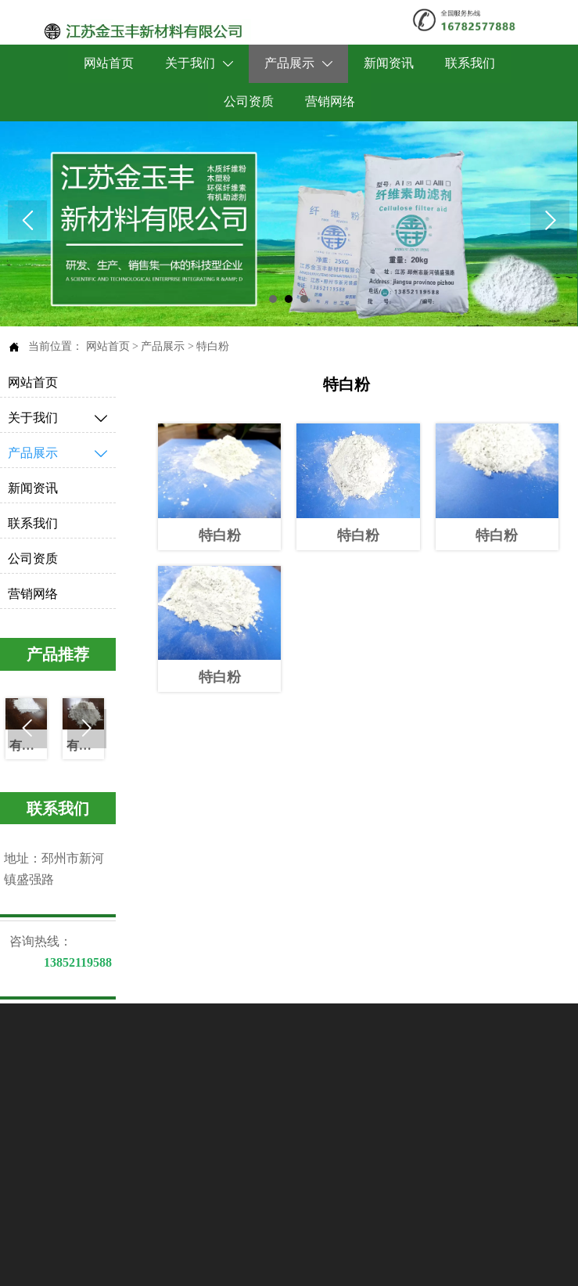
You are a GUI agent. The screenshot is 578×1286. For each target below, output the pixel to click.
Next (549, 220)
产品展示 (163, 346)
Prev (27, 220)
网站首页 (108, 346)
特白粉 (212, 346)
